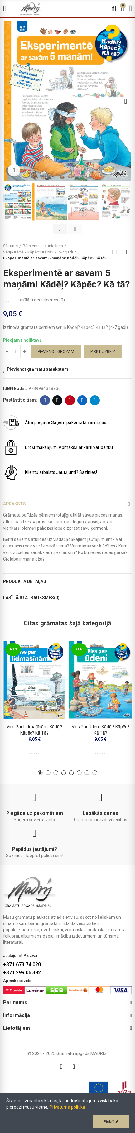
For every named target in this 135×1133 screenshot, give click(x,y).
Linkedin (82, 400)
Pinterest (70, 400)
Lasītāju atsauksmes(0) (31, 597)
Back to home (119, 252)
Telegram (95, 400)
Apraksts (14, 503)
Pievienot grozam (56, 351)
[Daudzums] (15, 351)
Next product (127, 252)
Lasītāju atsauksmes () (41, 300)
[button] (9, 101)
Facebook (45, 400)
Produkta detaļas (24, 581)
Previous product (111, 252)
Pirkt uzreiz (102, 351)
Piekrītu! (111, 1121)
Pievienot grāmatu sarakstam (37, 369)
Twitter (57, 400)
